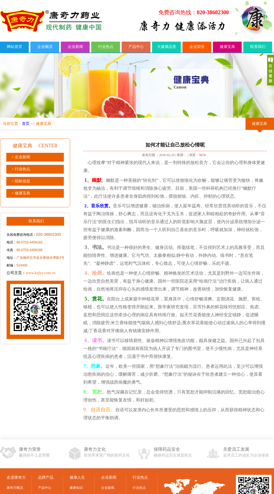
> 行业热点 (21, 169)
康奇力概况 (15, 488)
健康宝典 (227, 47)
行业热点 (105, 47)
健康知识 (76, 488)
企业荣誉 (197, 47)
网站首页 (14, 47)
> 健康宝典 (21, 193)
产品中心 (136, 47)
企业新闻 (75, 47)
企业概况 (45, 47)
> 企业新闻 (21, 157)
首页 (26, 124)
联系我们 (258, 47)
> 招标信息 (21, 181)
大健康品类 (166, 47)
